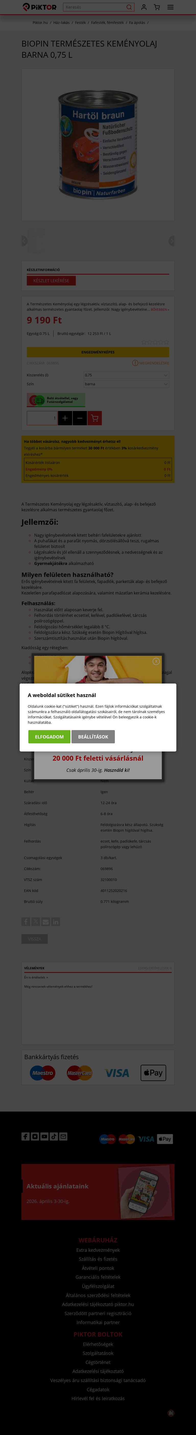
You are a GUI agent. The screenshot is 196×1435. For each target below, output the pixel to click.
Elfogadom (49, 737)
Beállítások (93, 737)
